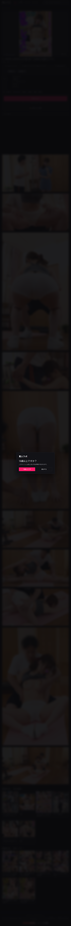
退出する (44, 469)
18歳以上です (27, 469)
